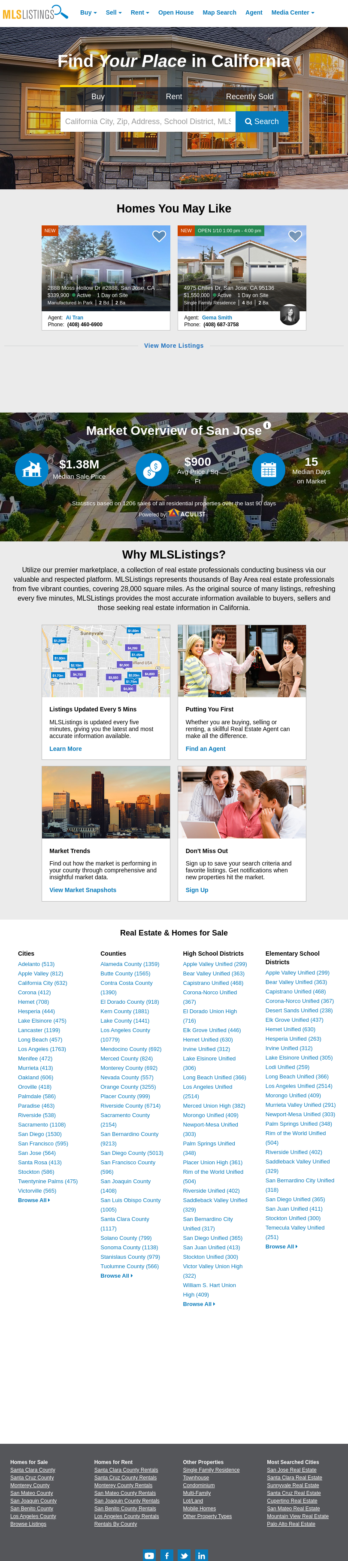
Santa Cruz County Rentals (125, 1478)
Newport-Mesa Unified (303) (301, 1114)
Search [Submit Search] (262, 121)
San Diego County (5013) (131, 1153)
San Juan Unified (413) (211, 1247)
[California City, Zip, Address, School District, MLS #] (148, 121)
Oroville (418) (34, 1087)
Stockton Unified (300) (211, 1257)
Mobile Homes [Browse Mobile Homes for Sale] (199, 1509)
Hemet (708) (33, 1002)
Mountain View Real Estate (298, 1516)
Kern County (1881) (124, 1011)
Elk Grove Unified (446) (212, 1030)
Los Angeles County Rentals (126, 1516)
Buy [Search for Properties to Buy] (98, 96)
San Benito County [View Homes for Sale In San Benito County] (31, 1509)
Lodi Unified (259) (288, 1067)
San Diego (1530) (40, 1134)
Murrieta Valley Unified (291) (301, 1105)
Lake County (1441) (124, 1020)
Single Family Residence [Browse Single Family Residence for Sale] (211, 1470)
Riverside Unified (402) (211, 1190)
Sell (111, 12)
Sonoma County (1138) (129, 1247)
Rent (137, 12)
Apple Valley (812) (40, 973)
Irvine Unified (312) (206, 1049)
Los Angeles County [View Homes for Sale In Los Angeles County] (33, 1516)
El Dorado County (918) (129, 1002)
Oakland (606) (35, 1077)
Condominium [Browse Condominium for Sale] (199, 1485)
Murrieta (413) (35, 1068)
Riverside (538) (37, 1115)
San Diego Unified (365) (213, 1238)
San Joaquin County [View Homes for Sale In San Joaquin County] (33, 1501)
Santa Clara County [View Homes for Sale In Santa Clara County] (32, 1470)
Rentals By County (115, 1524)
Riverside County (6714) (130, 1105)
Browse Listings (28, 1524)
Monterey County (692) (128, 1068)
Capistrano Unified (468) (213, 983)
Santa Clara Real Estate (294, 1478)
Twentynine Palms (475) (48, 1181)
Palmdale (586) (37, 1096)
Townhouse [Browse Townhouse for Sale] (196, 1478)
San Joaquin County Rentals (127, 1501)
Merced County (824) (126, 1058)
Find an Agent (206, 748)
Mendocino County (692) (130, 1049)
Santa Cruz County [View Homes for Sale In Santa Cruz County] (32, 1478)
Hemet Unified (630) (208, 1039)
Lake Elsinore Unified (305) (299, 1057)
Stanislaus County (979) (130, 1257)
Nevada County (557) (127, 1077)
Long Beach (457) (40, 1039)
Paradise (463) (36, 1105)
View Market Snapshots (82, 890)
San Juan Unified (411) (294, 1209)
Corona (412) (34, 992)
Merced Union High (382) (214, 1105)
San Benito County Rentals (125, 1509)
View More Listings (174, 345)
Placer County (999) (125, 1096)
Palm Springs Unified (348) (299, 1124)
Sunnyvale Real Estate (293, 1485)
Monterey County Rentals (123, 1485)
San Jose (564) (37, 1153)
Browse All (34, 1200)
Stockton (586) (36, 1172)
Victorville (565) (37, 1190)
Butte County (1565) (125, 973)
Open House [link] (176, 12)
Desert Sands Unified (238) (299, 1010)
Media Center (290, 12)
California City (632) (42, 983)
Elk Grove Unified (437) (295, 1020)
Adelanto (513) (36, 964)
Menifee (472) (35, 1058)
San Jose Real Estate (291, 1470)
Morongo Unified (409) (211, 1115)
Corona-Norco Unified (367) (300, 1001)
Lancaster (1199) (39, 1030)
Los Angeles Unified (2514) (299, 1086)
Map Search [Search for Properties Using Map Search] (220, 12)
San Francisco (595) (43, 1143)
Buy (85, 12)
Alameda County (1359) (129, 964)
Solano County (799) (125, 1238)
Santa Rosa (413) (40, 1162)
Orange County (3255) (128, 1087)
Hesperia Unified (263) (293, 1039)
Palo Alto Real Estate (291, 1524)
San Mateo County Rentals (125, 1493)
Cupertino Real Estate (292, 1501)
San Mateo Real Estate (293, 1509)
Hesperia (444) (36, 1011)
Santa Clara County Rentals (126, 1470)
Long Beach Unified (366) (214, 1077)
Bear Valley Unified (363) (214, 973)
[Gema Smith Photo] (289, 311)
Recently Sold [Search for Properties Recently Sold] (250, 96)
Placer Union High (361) (213, 1162)
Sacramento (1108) (42, 1124)
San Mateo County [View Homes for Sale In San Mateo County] (31, 1493)
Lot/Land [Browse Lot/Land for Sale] (193, 1501)
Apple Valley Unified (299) (215, 964)
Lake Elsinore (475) (42, 1020)
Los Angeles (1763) (42, 1049)
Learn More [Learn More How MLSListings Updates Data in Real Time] (65, 748)
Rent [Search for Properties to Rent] (174, 96)
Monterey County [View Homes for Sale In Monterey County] (29, 1485)
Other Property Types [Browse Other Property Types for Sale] (207, 1516)
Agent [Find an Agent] (254, 12)
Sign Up (197, 890)
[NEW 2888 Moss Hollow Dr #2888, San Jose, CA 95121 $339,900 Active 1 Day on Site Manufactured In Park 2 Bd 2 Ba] (106, 268)
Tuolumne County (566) (129, 1266)
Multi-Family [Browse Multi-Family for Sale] (197, 1493)
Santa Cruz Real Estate (294, 1493)
